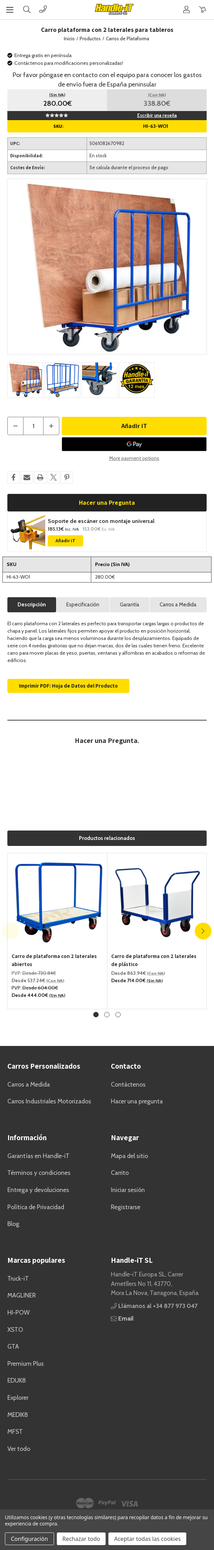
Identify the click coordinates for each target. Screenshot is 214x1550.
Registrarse (125, 1207)
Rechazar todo (81, 1539)
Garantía (129, 604)
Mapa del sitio (129, 1155)
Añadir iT (65, 541)
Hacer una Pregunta (107, 502)
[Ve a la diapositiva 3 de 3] (118, 1014)
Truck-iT (18, 1278)
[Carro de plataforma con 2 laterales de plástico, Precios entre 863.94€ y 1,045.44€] (157, 903)
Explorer (17, 1397)
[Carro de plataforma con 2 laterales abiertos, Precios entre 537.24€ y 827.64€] (57, 903)
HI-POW (18, 1312)
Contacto (126, 1066)
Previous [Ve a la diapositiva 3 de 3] (10, 931)
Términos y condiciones (39, 1172)
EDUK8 (16, 1380)
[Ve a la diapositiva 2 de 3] (106, 1014)
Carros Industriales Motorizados (49, 1101)
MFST (15, 1431)
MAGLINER (21, 1295)
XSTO (15, 1329)
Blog (13, 1223)
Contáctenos (128, 1084)
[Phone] (43, 9)
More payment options (134, 458)
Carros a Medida (178, 604)
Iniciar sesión (128, 1189)
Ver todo (18, 1448)
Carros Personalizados (43, 1066)
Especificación (82, 604)
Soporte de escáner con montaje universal (101, 521)
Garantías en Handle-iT (38, 1155)
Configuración (29, 1539)
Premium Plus (25, 1363)
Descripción (32, 604)
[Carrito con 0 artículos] (202, 9)
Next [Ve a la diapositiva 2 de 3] (203, 931)
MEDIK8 (17, 1414)
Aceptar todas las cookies (147, 1539)
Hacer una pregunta (137, 1101)
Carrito (120, 1172)
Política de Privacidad (35, 1207)
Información (27, 1137)
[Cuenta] (186, 9)
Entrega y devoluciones (38, 1189)
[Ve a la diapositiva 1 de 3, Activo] (96, 1014)
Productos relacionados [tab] (107, 838)
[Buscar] (26, 9)
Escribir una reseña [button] (157, 115)
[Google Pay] (134, 444)
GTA (13, 1346)
